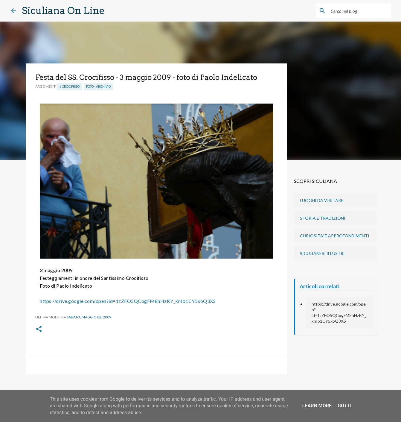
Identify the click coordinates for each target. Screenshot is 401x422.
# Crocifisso (70, 86)
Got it (345, 406)
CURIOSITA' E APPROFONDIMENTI (334, 235)
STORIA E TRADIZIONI (322, 218)
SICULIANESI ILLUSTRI (322, 253)
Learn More (317, 406)
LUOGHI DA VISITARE (321, 200)
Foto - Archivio (98, 86)
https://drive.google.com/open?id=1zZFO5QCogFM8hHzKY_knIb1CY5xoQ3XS (128, 301)
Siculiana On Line (63, 10)
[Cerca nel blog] (359, 11)
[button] (38, 329)
